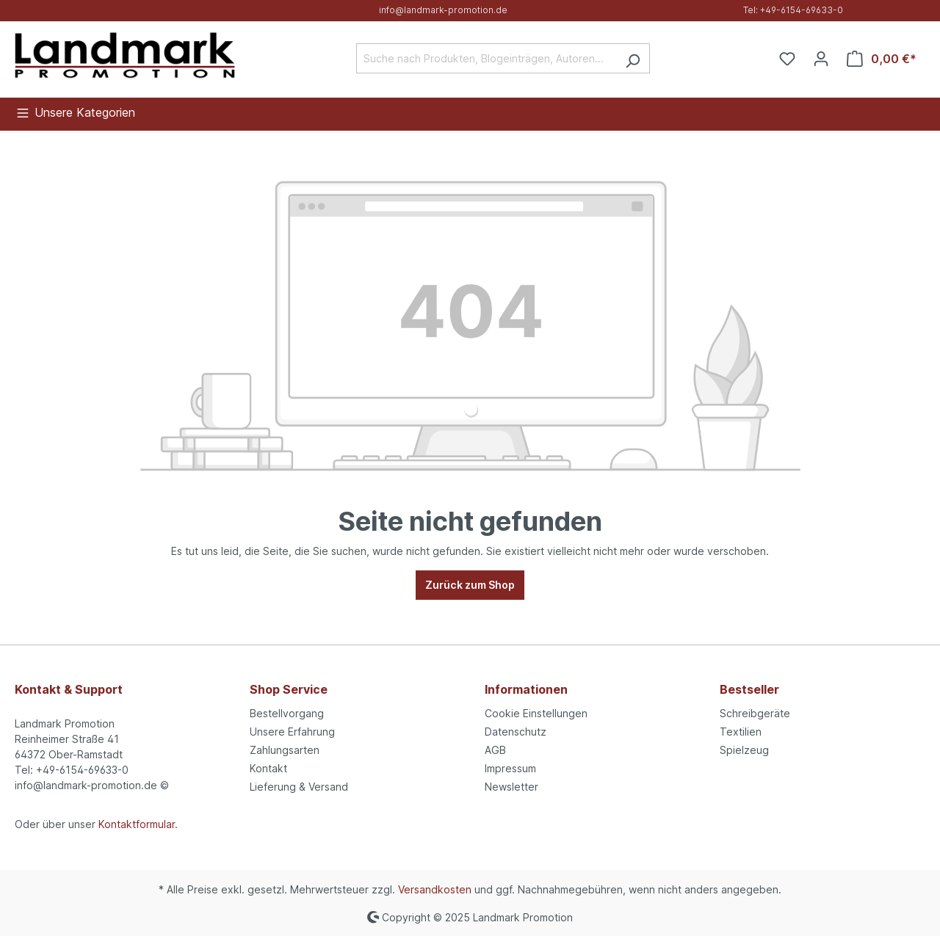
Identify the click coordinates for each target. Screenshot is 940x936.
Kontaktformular (136, 824)
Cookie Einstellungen (536, 713)
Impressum (510, 768)
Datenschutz (515, 731)
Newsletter (511, 786)
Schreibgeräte (755, 713)
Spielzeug (744, 750)
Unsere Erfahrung (292, 731)
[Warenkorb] (881, 59)
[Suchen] (632, 58)
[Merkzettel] (787, 59)
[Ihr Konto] (821, 59)
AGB (495, 750)
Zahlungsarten (284, 750)
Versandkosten (434, 889)
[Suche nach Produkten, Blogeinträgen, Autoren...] (486, 58)
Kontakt (268, 768)
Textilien (741, 731)
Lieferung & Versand (299, 786)
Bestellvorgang (287, 713)
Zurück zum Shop (470, 584)
